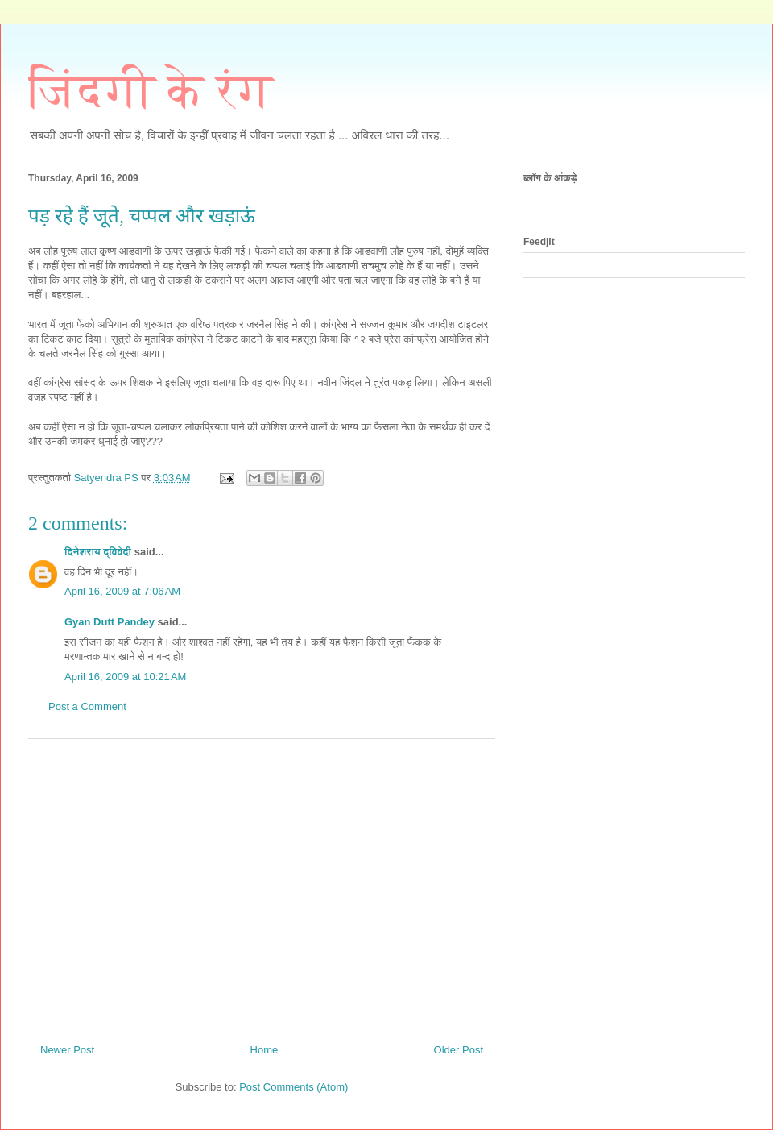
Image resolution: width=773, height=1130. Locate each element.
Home (264, 1050)
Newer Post (67, 1050)
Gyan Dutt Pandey (109, 622)
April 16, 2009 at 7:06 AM (122, 591)
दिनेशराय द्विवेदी (97, 552)
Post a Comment (87, 706)
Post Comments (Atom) (293, 1087)
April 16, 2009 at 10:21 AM (125, 677)
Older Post (458, 1050)
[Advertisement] (261, 885)
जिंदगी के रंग (151, 91)
